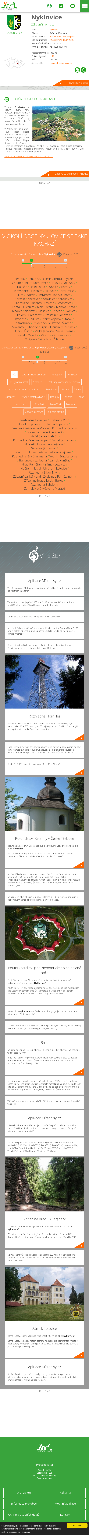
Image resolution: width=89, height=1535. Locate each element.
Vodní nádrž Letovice (63, 456)
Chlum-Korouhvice (36, 283)
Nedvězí (30, 311)
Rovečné (20, 319)
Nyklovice (46, 17)
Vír (68, 335)
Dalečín (22, 287)
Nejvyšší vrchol (21, 404)
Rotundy (54, 397)
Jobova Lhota (61, 295)
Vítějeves (31, 339)
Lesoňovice (64, 303)
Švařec (66, 323)
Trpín (44, 327)
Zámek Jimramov (62, 440)
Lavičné (49, 303)
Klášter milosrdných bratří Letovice (44, 468)
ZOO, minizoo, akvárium (33, 374)
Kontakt (65, 1514)
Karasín (20, 299)
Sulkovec (54, 323)
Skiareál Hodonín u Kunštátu (44, 444)
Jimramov (44, 295)
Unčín (18, 331)
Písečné (57, 311)
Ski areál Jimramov (43, 448)
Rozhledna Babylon (43, 484)
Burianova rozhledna (33, 460)
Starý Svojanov (51, 319)
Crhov (54, 283)
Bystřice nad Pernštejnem (62, 36)
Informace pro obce (24, 1503)
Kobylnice (49, 299)
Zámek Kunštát (59, 460)
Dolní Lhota (37, 287)
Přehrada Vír (58, 420)
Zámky (77, 389)
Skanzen (37, 382)
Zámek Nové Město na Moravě (44, 489)
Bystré (68, 279)
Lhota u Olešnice (23, 307)
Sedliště (34, 319)
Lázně (81, 397)
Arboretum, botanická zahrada (24, 389)
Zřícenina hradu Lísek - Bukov (43, 480)
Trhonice (32, 327)
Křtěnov (36, 303)
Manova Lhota (65, 307)
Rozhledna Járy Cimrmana (29, 456)
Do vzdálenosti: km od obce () (34, 347)
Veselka (33, 335)
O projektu (24, 1492)
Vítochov (45, 339)
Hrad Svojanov (28, 424)
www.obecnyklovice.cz (61, 63)
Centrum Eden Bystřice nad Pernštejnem (43, 452)
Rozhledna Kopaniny (54, 424)
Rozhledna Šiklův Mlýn (43, 472)
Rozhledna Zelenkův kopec (31, 440)
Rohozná (64, 315)
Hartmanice (21, 291)
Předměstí (35, 315)
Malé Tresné (45, 307)
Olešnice (43, 311)
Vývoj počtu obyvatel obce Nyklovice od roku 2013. (28, 156)
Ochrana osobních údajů (23, 1514)
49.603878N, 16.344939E (62, 39)
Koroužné (22, 303)
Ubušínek (68, 327)
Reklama (65, 1492)
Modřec (17, 311)
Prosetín (50, 315)
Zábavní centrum (34, 411)
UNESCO (72, 374)
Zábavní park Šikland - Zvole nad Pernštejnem (43, 476)
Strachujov (23, 323)
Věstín (45, 335)
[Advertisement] (44, 206)
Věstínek (57, 335)
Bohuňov (33, 279)
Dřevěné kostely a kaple (32, 397)
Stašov (68, 319)
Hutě (20, 295)
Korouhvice (65, 299)
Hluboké (50, 291)
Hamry (65, 287)
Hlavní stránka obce (77, 82)
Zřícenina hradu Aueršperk (44, 432)
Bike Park (39, 404)
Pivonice (70, 311)
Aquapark (57, 374)
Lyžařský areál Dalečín (43, 436)
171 (52, 56)
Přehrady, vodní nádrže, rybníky (63, 382)
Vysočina (54, 29)
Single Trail (55, 404)
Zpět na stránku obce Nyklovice (71, 173)
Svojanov (18, 327)
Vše (14, 374)
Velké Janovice (44, 331)
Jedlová (30, 295)
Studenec (39, 323)
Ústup (28, 331)
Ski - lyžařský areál (18, 382)
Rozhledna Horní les (33, 420)
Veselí (22, 335)
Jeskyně (68, 397)
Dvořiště (53, 287)
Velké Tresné (65, 331)
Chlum (16, 283)
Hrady (65, 389)
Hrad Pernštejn (32, 464)
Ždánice (58, 339)
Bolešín (47, 279)
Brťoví (58, 279)
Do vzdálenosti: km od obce (33, 254)
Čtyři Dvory (68, 283)
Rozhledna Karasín (64, 428)
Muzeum (70, 404)
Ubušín (55, 327)
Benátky (19, 279)
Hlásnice (36, 291)
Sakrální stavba (56, 411)
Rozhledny (51, 389)
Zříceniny (9, 397)
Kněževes (34, 299)
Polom (21, 315)
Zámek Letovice (55, 464)
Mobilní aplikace (65, 1503)
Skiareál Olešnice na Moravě (31, 428)
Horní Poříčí (66, 291)
